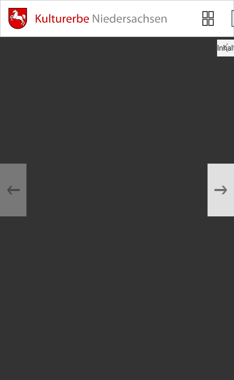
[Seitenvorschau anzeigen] (208, 18)
